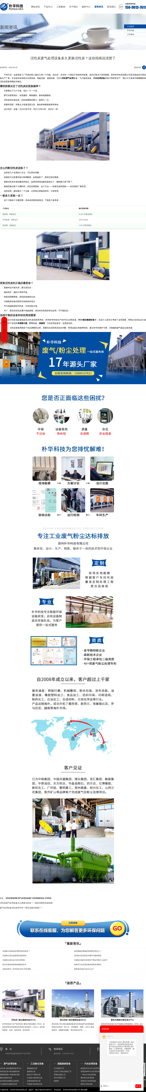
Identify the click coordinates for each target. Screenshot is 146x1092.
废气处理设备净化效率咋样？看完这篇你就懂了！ (21, 908)
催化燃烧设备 (89, 320)
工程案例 (60, 7)
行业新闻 (130, 26)
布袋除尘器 (22, 323)
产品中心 (48, 7)
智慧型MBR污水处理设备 (90, 1071)
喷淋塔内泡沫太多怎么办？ (84, 969)
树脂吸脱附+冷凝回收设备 (10, 1075)
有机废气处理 (68, 78)
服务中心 (86, 7)
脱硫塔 (42, 323)
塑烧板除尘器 (32, 1068)
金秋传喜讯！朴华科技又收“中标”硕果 (17, 969)
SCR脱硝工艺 (59, 1068)
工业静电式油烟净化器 (8, 1084)
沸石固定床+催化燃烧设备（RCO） (11, 1071)
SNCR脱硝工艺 (59, 1078)
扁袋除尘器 (31, 1071)
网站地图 (84, 1090)
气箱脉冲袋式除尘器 (34, 1084)
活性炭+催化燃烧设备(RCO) (10, 1068)
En (121, 7)
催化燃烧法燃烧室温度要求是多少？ (87, 951)
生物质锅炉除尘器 (34, 1081)
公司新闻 (130, 34)
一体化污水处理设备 (88, 1075)
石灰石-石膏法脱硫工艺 (62, 1071)
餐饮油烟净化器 (6, 1078)
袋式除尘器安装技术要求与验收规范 (87, 956)
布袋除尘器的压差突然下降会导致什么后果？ (91, 960)
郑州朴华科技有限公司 (72, 1090)
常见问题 (130, 30)
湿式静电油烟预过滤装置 (9, 1081)
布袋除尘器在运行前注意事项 (14, 960)
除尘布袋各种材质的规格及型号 (14, 964)
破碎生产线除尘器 (34, 1075)
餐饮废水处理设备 (87, 1078)
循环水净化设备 (87, 1084)
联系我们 (111, 7)
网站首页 (35, 7)
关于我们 (73, 7)
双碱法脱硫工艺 (60, 1075)
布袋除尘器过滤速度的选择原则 (14, 956)
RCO (80, 320)
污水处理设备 (99, 78)
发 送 (138, 1086)
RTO (31, 323)
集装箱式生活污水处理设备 (91, 1068)
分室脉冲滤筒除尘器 (34, 1078)
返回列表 (137, 67)
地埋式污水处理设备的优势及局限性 (87, 964)
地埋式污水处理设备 (88, 1081)
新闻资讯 (98, 7)
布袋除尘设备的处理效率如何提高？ (16, 951)
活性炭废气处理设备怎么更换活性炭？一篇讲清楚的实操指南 (26, 903)
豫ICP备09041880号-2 (43, 1090)
